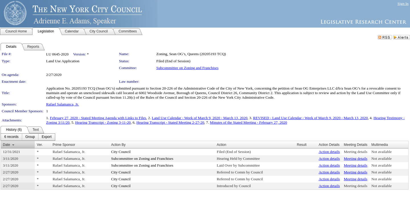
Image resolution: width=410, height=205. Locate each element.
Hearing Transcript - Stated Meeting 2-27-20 (170, 122)
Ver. (40, 145)
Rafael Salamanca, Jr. (62, 104)
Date (6, 145)
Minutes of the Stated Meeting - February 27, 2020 (248, 122)
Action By (118, 145)
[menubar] (28, 137)
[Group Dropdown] (30, 137)
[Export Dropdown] (46, 137)
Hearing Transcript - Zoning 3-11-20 (103, 122)
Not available (381, 152)
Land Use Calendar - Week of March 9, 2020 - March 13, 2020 (199, 118)
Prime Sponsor (64, 145)
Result (302, 145)
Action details (329, 152)
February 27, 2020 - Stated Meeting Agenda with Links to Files (98, 118)
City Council (121, 152)
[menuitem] (11, 137)
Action (221, 145)
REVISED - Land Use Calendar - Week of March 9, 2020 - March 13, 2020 (310, 118)
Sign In (403, 3)
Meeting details (356, 152)
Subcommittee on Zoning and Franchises (187, 68)
